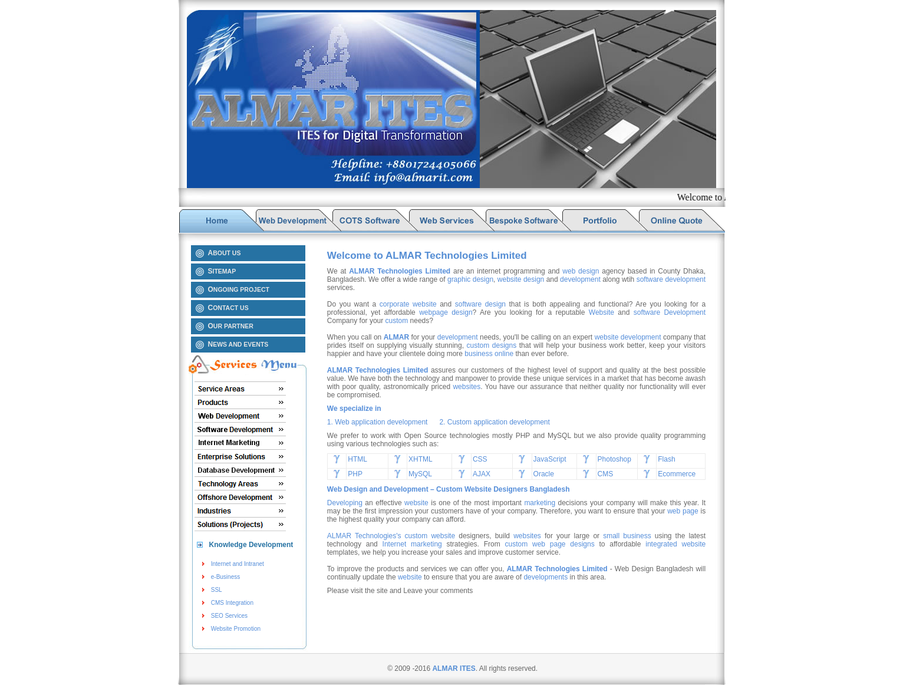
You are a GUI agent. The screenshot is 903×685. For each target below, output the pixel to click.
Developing (344, 503)
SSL (216, 590)
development (580, 279)
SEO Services (229, 615)
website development (629, 337)
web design (580, 271)
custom (396, 321)
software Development (670, 312)
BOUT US (224, 252)
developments (545, 577)
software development (671, 279)
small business (627, 536)
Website (601, 312)
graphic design (470, 279)
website (416, 503)
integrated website (675, 544)
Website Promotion (236, 628)
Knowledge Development (251, 545)
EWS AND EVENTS (238, 344)
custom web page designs (550, 544)
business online (488, 354)
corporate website (408, 304)
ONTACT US (228, 307)
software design (480, 304)
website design (520, 279)
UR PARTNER (230, 326)
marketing (539, 503)
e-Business (225, 577)
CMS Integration (232, 603)
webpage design (445, 312)
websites (466, 387)
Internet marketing (412, 544)
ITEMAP (222, 271)
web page (682, 511)
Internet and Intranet (237, 564)
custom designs (492, 345)
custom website (430, 536)
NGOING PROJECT (238, 289)
